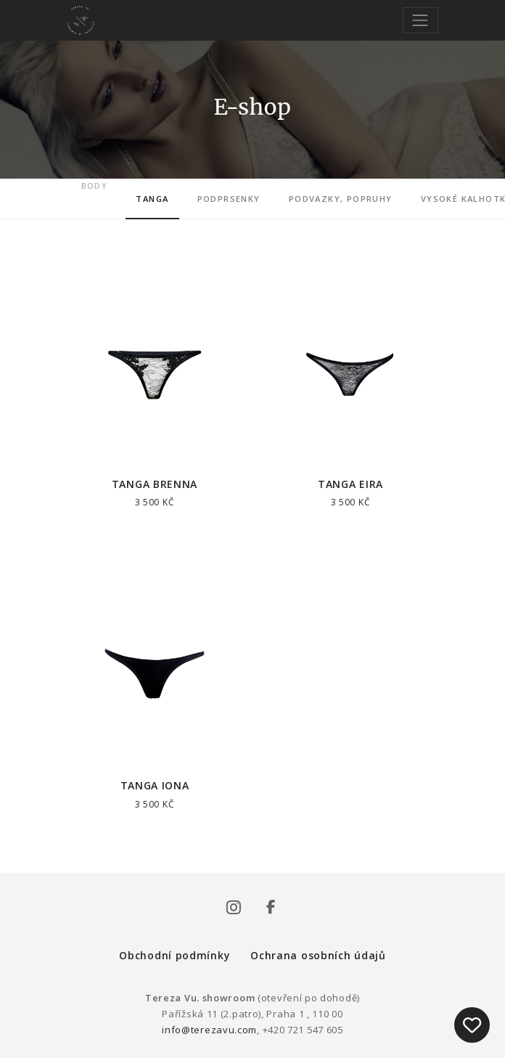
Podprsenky (228, 198)
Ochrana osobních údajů (317, 955)
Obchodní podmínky (174, 955)
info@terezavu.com (209, 1029)
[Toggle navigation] (420, 20)
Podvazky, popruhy (341, 198)
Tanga (152, 198)
